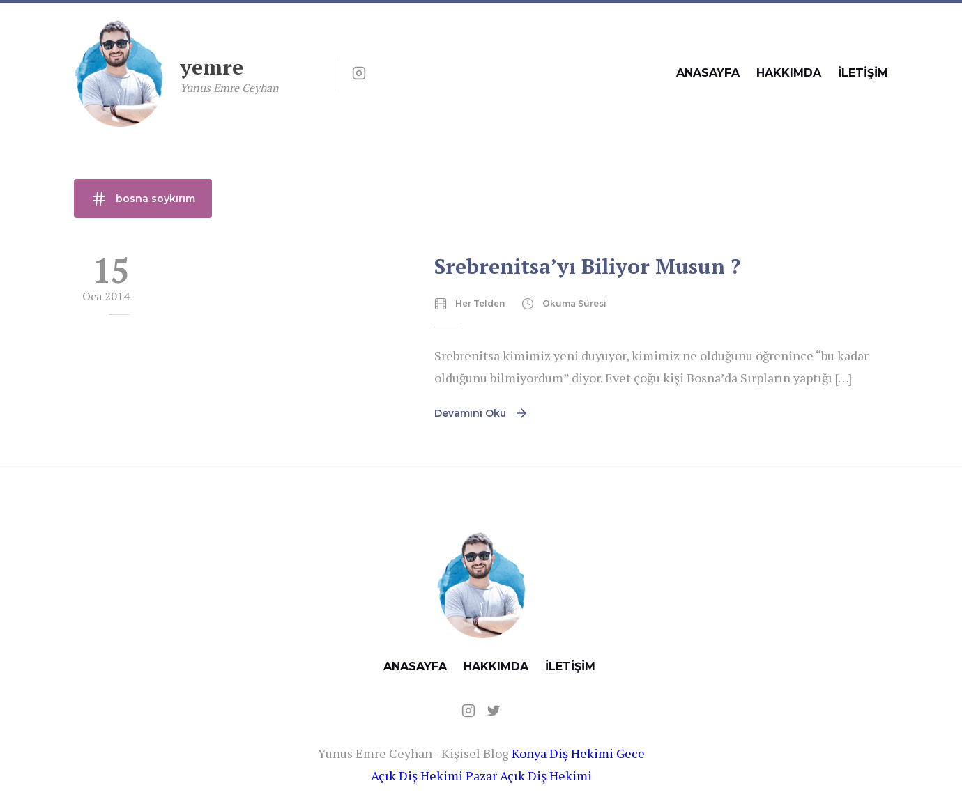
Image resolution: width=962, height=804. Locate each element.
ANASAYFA (708, 72)
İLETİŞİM (863, 72)
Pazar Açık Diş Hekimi (529, 775)
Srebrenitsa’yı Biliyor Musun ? (587, 266)
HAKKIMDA (788, 72)
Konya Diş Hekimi (562, 753)
